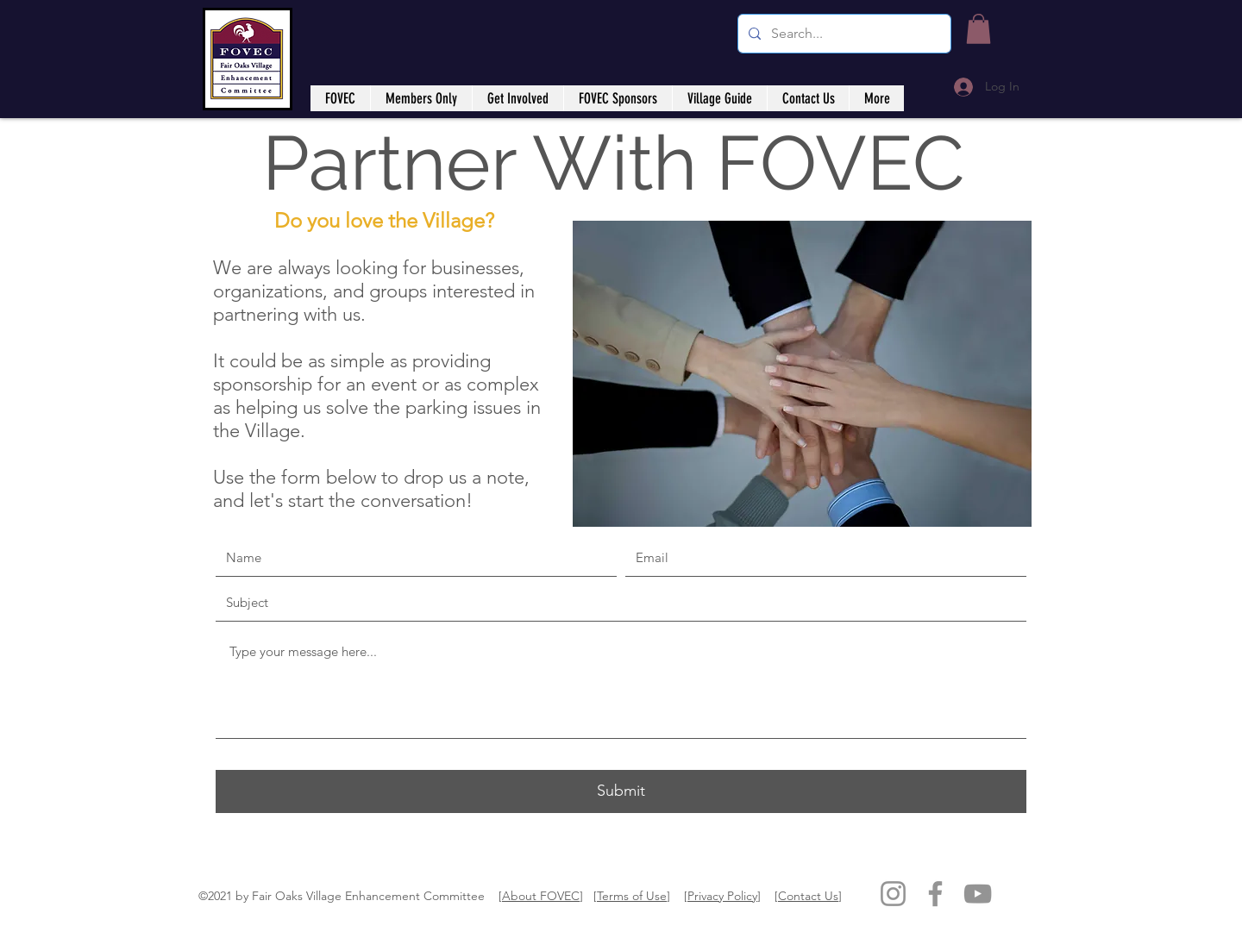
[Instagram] (893, 893)
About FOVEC (541, 896)
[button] (978, 29)
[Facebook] (935, 893)
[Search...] (842, 34)
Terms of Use (632, 896)
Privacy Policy (722, 896)
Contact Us (808, 896)
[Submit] (621, 791)
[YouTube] (977, 893)
